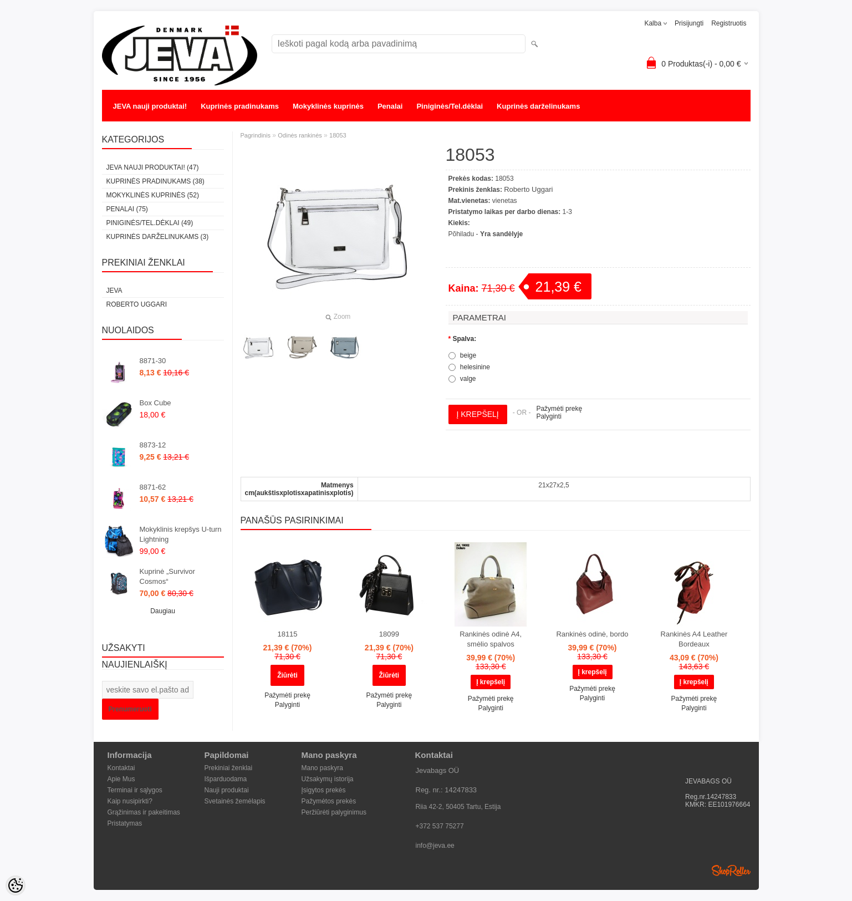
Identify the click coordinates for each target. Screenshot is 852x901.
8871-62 (153, 487)
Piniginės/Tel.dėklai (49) (149, 223)
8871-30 (153, 361)
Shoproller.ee (731, 870)
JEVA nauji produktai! (150, 106)
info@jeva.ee (435, 845)
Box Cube (155, 403)
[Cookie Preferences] (15, 885)
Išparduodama (226, 779)
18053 (337, 135)
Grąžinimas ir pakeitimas (144, 812)
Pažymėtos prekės (329, 801)
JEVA (114, 290)
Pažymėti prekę (559, 409)
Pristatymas (125, 823)
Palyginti (548, 416)
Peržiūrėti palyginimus (334, 812)
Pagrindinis (256, 135)
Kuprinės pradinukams (240, 106)
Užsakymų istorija (328, 779)
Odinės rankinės (300, 135)
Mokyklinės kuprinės (328, 106)
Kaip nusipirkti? (130, 801)
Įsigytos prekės (324, 790)
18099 (389, 634)
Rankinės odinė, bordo (592, 634)
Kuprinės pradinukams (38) (155, 181)
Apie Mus (121, 779)
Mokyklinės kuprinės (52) (152, 195)
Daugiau (162, 611)
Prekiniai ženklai (229, 768)
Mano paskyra (322, 768)
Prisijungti (689, 23)
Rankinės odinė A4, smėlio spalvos (491, 639)
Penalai (390, 106)
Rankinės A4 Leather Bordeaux (694, 639)
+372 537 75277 (440, 826)
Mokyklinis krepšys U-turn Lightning (181, 534)
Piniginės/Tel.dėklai (449, 106)
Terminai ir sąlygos (135, 790)
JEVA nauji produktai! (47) (152, 167)
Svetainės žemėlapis (235, 801)
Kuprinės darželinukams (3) (157, 237)
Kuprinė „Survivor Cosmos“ (167, 576)
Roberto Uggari (136, 304)
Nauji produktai (227, 790)
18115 (287, 634)
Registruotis (728, 23)
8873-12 (153, 445)
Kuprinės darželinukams (538, 106)
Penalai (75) (127, 209)
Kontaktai (121, 768)
